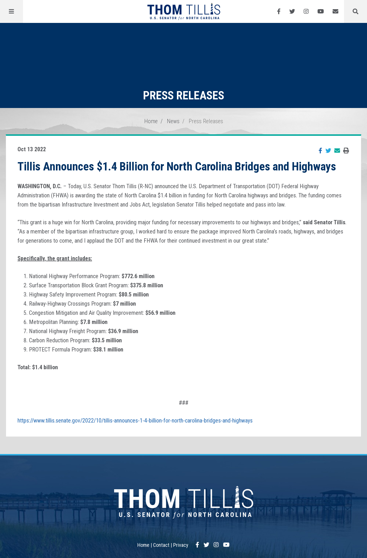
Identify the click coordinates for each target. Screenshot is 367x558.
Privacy (180, 545)
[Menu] (11, 11)
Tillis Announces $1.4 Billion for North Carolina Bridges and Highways (176, 166)
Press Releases (206, 121)
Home (151, 121)
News (173, 121)
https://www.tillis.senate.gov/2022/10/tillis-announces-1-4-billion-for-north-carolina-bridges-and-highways (135, 420)
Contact (161, 545)
